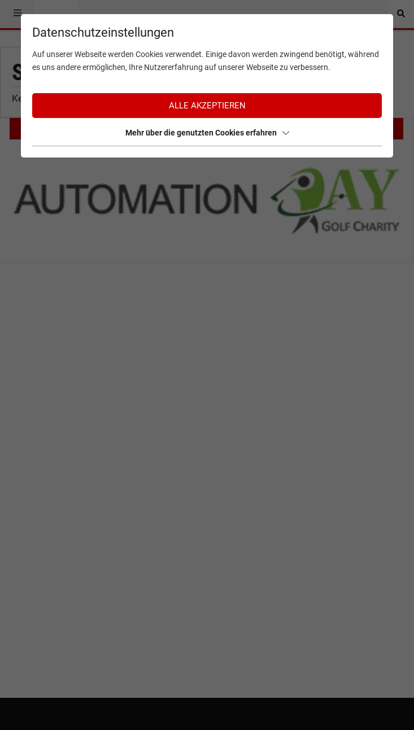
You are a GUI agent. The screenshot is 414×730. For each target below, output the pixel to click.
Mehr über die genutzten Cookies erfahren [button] (207, 132)
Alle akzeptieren (207, 105)
